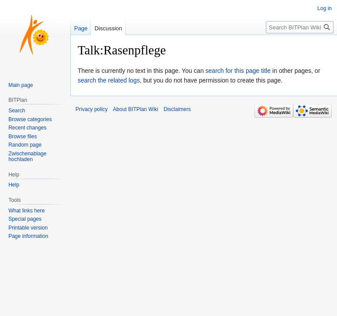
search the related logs (109, 80)
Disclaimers (177, 109)
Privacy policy (91, 109)
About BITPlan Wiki (135, 109)
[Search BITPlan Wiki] (299, 27)
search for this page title (238, 70)
